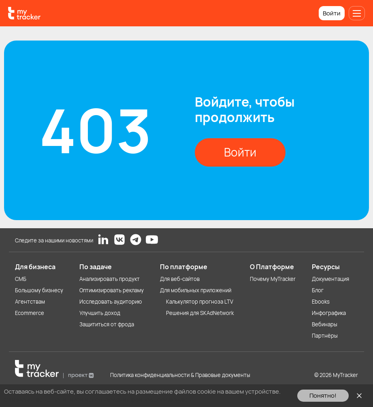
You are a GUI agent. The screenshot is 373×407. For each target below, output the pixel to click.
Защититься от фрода (106, 324)
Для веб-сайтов (180, 279)
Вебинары (324, 324)
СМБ (20, 279)
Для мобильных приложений (195, 290)
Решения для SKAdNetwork (200, 313)
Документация (330, 279)
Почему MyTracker (273, 279)
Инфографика (329, 313)
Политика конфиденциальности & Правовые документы (180, 375)
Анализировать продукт (109, 279)
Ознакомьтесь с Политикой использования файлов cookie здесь (97, 399)
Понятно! (323, 395)
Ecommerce (29, 313)
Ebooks (321, 301)
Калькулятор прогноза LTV (199, 301)
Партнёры (325, 335)
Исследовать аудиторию (110, 301)
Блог (318, 290)
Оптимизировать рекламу (111, 290)
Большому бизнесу (39, 290)
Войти (332, 13)
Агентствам (30, 301)
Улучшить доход (99, 313)
